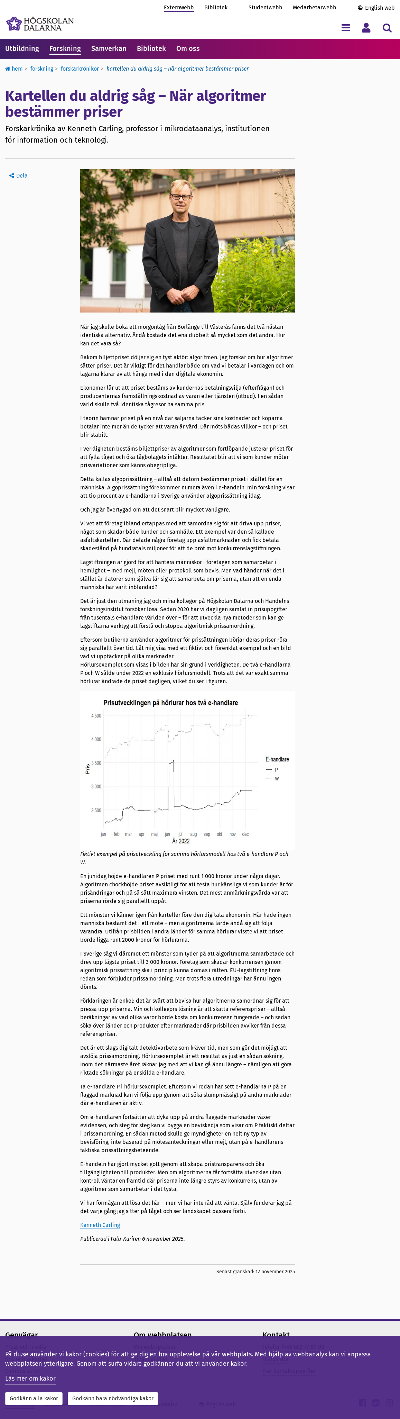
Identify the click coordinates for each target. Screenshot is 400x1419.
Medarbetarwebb (314, 7)
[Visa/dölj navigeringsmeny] (345, 27)
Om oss (188, 48)
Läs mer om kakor (30, 1378)
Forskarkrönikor (80, 68)
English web (380, 7)
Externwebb (179, 7)
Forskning (65, 48)
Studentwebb (265, 7)
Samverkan (109, 48)
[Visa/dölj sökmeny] (387, 27)
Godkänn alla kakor (34, 1398)
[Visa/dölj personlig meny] (366, 27)
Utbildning (22, 48)
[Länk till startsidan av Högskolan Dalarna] (40, 23)
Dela (22, 175)
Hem (14, 68)
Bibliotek (215, 7)
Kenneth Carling (100, 1225)
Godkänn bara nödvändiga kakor (113, 1398)
